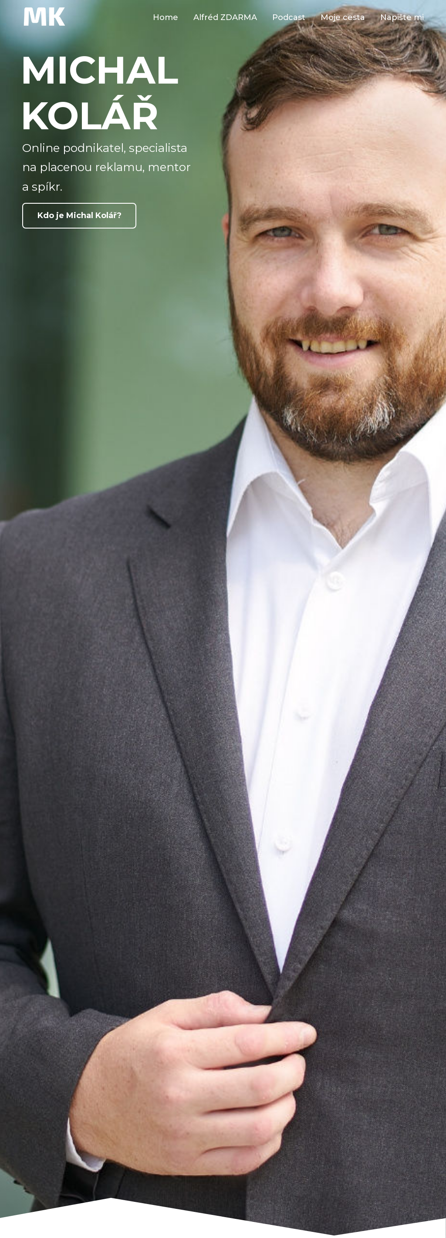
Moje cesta (343, 17)
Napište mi (402, 17)
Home (165, 17)
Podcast (288, 17)
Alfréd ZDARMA (225, 17)
